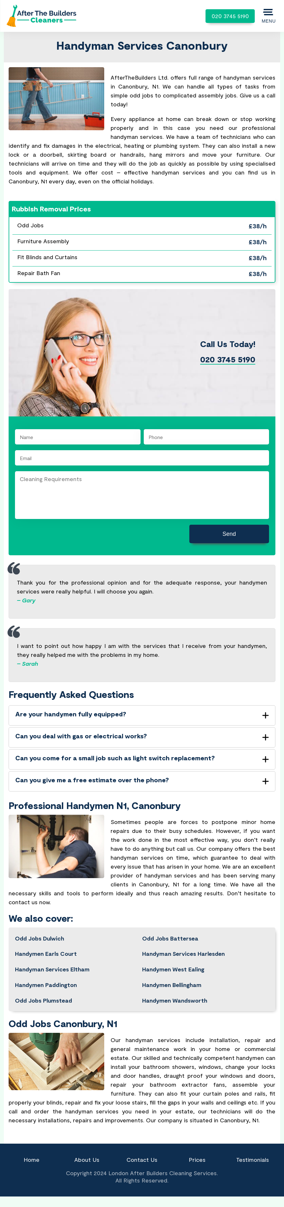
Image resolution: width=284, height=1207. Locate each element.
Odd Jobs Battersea (170, 938)
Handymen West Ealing (173, 969)
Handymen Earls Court (46, 953)
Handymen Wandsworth (174, 1000)
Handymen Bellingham (171, 984)
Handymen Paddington (46, 984)
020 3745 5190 (230, 15)
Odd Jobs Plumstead (43, 1000)
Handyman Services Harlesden (183, 953)
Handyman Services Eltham (52, 969)
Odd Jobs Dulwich (39, 938)
